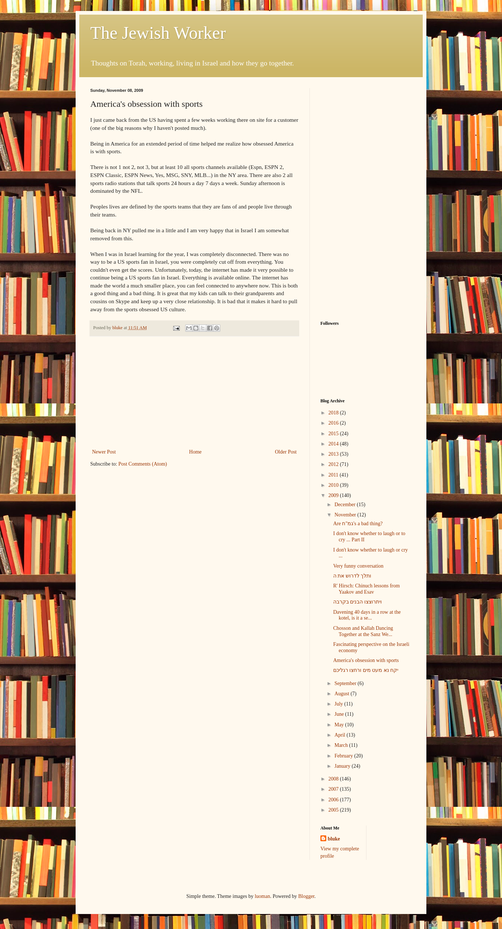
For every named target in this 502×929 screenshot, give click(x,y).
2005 (334, 810)
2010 (334, 485)
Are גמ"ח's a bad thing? (358, 523)
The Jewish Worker (158, 32)
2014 (334, 444)
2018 (334, 412)
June (339, 714)
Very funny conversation (358, 566)
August (342, 693)
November (345, 515)
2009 (334, 495)
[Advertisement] (194, 392)
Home (195, 452)
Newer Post (104, 452)
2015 (334, 433)
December (345, 504)
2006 (334, 799)
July (339, 704)
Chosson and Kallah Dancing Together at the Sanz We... (363, 631)
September (345, 683)
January (342, 766)
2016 (334, 423)
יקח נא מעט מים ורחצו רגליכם (366, 670)
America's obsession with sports (366, 660)
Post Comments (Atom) (142, 464)
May (339, 724)
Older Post (286, 452)
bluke (334, 839)
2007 (334, 789)
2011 (334, 475)
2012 (334, 464)
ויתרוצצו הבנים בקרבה (357, 602)
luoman (262, 896)
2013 (334, 454)
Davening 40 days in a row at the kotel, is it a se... (367, 615)
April (340, 735)
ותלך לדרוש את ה (352, 576)
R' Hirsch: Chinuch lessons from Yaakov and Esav (366, 589)
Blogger (306, 896)
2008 (334, 779)
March (341, 745)
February (344, 756)
